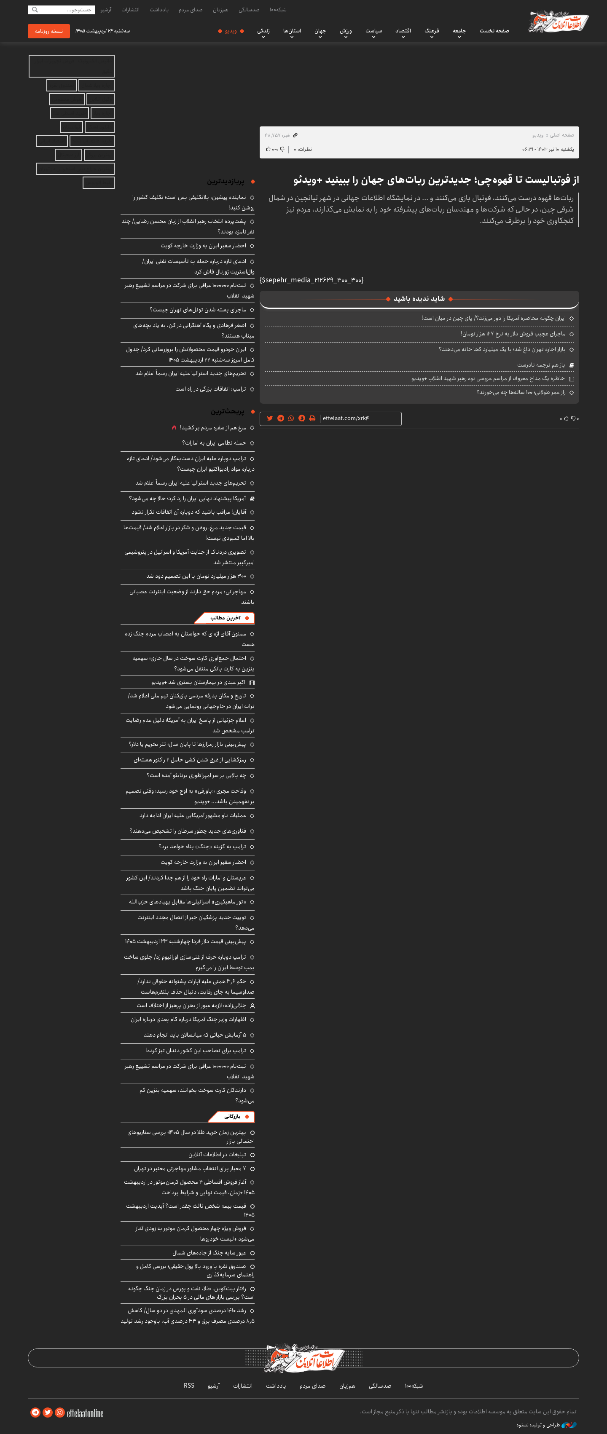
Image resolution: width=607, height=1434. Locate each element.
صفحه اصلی (562, 135)
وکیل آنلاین (100, 99)
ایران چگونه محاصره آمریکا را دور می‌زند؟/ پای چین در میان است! (494, 318)
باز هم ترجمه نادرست (541, 365)
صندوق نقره (61, 85)
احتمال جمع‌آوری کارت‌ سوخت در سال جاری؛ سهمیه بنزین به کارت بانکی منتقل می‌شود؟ (193, 663)
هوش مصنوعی (67, 99)
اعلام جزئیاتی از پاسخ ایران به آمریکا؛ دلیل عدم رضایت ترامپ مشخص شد (190, 725)
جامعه (459, 31)
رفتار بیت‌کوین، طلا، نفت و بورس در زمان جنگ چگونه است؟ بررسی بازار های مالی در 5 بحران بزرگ (191, 1293)
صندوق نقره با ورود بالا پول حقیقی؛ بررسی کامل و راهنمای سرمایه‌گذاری (195, 1270)
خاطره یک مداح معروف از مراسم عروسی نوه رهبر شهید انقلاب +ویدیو (488, 378)
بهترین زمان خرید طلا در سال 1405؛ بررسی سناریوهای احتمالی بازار (191, 1136)
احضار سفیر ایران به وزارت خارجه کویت (203, 245)
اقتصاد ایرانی (52, 141)
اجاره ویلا (103, 113)
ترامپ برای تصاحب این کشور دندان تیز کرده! (195, 1050)
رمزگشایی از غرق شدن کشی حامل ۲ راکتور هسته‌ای (190, 759)
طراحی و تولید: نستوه (546, 1425)
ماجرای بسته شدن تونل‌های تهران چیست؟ (198, 309)
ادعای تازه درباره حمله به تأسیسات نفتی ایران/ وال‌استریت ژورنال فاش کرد (198, 266)
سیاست (373, 31)
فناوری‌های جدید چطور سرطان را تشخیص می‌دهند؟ (187, 831)
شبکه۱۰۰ (278, 9)
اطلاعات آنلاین (558, 21)
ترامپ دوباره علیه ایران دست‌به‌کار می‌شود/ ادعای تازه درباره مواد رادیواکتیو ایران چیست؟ (191, 464)
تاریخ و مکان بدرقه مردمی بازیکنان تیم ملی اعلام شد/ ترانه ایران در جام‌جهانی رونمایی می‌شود (191, 701)
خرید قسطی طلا (69, 113)
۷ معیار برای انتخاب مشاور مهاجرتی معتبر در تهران (190, 1168)
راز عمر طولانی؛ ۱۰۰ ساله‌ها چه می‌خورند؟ (521, 392)
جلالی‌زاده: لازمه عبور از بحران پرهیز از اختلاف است (191, 1005)
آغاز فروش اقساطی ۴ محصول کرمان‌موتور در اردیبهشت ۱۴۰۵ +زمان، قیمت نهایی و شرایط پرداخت (189, 1187)
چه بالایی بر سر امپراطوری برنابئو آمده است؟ (196, 775)
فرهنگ (431, 31)
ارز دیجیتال (68, 155)
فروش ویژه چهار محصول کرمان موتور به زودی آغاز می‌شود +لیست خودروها (195, 1234)
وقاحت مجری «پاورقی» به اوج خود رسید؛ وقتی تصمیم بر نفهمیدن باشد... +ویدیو (190, 796)
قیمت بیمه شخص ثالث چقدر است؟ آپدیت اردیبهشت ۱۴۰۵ (190, 1210)
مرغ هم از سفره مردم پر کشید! (213, 427)
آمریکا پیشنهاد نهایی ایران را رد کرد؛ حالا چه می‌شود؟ (187, 498)
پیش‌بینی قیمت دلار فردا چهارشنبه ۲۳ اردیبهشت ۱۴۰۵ (185, 941)
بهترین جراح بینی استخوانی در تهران (75, 169)
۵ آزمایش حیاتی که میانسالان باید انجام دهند (195, 1035)
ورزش (346, 31)
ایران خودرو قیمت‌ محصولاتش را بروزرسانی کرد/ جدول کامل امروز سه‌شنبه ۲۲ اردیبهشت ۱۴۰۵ (190, 355)
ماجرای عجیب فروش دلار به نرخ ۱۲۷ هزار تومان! (513, 333)
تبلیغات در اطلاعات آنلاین (217, 1154)
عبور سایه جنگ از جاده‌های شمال (209, 1252)
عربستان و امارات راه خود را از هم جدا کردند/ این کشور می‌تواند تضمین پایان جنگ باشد (190, 883)
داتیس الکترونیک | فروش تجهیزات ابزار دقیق (73, 66)
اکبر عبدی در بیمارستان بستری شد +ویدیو (198, 682)
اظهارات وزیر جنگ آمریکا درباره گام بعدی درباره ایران (188, 1019)
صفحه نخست (494, 31)
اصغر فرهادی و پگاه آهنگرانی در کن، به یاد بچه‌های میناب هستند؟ (194, 330)
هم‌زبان (220, 9)
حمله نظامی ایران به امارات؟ (214, 443)
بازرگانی (232, 1116)
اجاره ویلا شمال (96, 85)
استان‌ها (292, 31)
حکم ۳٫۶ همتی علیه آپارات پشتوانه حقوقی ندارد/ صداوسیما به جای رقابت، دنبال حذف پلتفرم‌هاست (196, 987)
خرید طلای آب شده (92, 141)
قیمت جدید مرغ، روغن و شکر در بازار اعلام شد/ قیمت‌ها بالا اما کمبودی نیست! (189, 533)
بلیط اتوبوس (99, 183)
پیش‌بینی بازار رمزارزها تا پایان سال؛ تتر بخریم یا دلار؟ (187, 744)
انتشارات (130, 9)
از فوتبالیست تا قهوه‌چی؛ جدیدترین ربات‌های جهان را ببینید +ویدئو (436, 180)
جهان (320, 31)
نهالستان (71, 127)
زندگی (263, 31)
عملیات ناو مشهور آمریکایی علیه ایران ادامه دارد (193, 815)
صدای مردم (191, 9)
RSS (189, 1386)
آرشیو (105, 9)
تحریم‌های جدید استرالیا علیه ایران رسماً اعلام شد (190, 373)
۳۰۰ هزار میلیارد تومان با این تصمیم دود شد (196, 576)
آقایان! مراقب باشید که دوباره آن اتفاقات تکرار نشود (189, 512)
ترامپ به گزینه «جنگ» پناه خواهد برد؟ (202, 846)
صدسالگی (249, 9)
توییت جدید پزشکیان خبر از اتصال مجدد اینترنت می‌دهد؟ (196, 923)
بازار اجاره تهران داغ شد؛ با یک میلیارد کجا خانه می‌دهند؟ (502, 349)
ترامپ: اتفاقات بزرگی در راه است (210, 389)
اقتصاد (403, 31)
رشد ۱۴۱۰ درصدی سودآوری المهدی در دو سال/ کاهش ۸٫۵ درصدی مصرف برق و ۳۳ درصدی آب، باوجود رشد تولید (188, 1316)
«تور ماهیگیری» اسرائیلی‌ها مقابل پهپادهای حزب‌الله (187, 901)
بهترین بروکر (99, 155)
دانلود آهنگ (100, 127)
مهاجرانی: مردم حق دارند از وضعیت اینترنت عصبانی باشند (192, 597)
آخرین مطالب (225, 618)
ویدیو (231, 31)
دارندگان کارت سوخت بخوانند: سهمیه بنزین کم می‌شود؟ (197, 1095)
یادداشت (159, 9)
